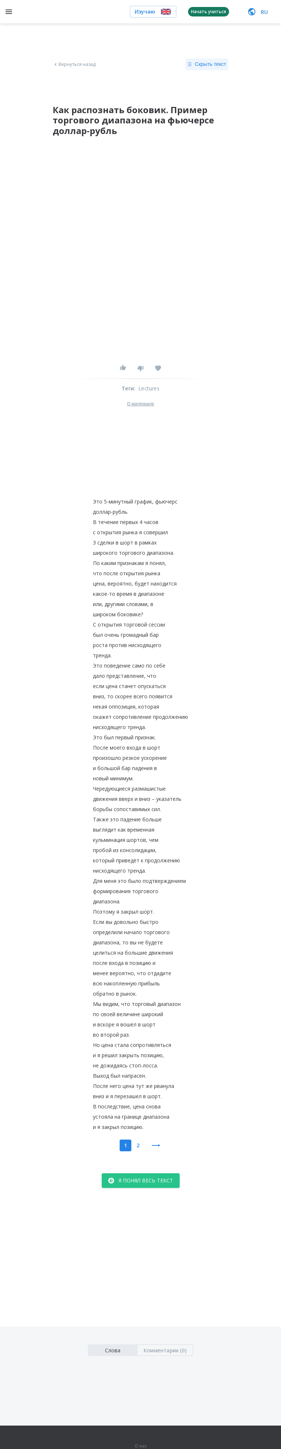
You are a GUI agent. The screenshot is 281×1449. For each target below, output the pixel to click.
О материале (140, 403)
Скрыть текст (207, 64)
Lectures (149, 388)
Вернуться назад (74, 64)
